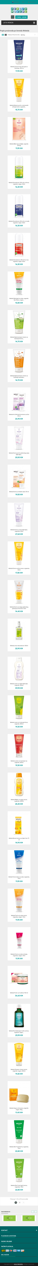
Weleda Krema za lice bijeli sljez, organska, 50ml (19, 530)
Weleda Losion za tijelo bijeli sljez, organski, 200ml (19, 684)
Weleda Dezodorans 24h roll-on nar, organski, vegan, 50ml (19, 260)
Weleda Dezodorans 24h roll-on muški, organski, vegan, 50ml (19, 222)
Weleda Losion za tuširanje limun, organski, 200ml (19, 723)
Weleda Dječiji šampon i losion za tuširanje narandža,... (19, 376)
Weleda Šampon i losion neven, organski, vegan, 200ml (19, 1070)
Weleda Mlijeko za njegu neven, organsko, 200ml (19, 800)
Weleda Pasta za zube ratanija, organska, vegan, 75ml (19, 954)
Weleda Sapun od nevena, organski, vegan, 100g (19, 1108)
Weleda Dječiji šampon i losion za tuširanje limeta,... (19, 337)
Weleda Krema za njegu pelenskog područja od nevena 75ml (19, 607)
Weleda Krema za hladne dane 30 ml (19, 491)
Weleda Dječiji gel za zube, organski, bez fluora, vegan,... (19, 299)
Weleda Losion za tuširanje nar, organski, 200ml (19, 761)
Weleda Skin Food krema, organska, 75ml (19, 1147)
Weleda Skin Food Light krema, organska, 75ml (19, 1186)
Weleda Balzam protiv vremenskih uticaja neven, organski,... (19, 106)
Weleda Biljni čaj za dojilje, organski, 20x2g (19, 144)
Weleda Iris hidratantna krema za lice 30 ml (19, 415)
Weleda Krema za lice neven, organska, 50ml (19, 569)
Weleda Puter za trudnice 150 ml (19, 993)
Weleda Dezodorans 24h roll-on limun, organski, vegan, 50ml (19, 183)
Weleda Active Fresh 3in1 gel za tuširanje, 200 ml (19, 67)
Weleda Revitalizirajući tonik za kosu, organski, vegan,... (19, 1031)
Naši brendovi (5, 1211)
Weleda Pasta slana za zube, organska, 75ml (19, 877)
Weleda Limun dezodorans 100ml (19, 645)
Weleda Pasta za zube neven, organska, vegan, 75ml (19, 916)
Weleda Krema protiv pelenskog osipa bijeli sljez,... (19, 453)
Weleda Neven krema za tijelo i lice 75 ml (19, 839)
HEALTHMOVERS (18, 1264)
